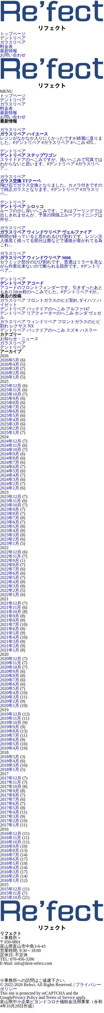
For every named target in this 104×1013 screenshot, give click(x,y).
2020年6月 (9, 684)
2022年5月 (9, 577)
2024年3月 (9, 479)
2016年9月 (9, 846)
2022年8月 (9, 564)
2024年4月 (9, 475)
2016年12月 (10, 833)
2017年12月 (10, 778)
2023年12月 (10, 496)
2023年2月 (9, 539)
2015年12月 (10, 889)
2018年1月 (9, 769)
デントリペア (13, 38)
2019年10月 (10, 722)
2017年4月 (9, 812)
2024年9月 (9, 454)
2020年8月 (9, 675)
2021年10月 (10, 611)
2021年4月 (9, 637)
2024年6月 (9, 466)
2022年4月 (9, 582)
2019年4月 (9, 748)
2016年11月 (10, 837)
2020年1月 (9, 705)
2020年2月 (9, 701)
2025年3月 (9, 424)
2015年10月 (10, 897)
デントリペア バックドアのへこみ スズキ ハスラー (48, 330)
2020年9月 (9, 671)
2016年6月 (9, 859)
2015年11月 (10, 893)
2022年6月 (9, 573)
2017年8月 (9, 795)
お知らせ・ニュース (19, 338)
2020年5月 (9, 688)
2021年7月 (9, 624)
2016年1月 (9, 880)
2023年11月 (10, 501)
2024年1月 (9, 488)
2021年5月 (9, 633)
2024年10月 (10, 449)
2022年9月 (9, 560)
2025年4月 (9, 419)
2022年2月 (9, 590)
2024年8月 (9, 458)
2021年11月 (10, 607)
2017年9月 (9, 791)
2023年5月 (9, 526)
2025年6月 (9, 411)
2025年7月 (9, 407)
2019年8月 (9, 731)
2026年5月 (9, 360)
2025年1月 (9, 432)
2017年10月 (10, 786)
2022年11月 (10, 556)
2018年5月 (9, 756)
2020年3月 (9, 697)
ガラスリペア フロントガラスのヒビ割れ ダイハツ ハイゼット (50, 302)
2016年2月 (9, 876)
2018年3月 (9, 765)
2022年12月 (10, 552)
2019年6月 (9, 739)
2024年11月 (10, 445)
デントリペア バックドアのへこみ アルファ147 (45, 309)
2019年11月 (10, 718)
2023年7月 (9, 518)
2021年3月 (9, 641)
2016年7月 (9, 855)
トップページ (13, 33)
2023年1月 (9, 543)
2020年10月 (10, 667)
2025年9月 (9, 398)
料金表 (6, 46)
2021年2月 (9, 646)
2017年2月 (9, 820)
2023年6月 (9, 522)
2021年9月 (9, 616)
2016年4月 (9, 867)
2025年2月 (9, 428)
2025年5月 (9, 415)
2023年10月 (10, 505)
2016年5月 (9, 863)
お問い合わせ (13, 55)
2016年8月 (9, 850)
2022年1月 (9, 594)
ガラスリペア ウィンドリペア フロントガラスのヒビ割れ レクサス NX (50, 323)
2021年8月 (9, 620)
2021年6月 (9, 628)
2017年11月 (10, 782)
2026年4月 (9, 364)
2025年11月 (10, 390)
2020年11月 (10, 663)
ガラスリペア (13, 42)
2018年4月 (9, 761)
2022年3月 (9, 586)
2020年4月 (9, 692)
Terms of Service (60, 997)
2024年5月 (9, 471)
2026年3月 (9, 368)
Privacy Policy (25, 997)
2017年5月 (9, 808)
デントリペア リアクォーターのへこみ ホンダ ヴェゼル (50, 315)
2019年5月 (9, 744)
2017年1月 (9, 825)
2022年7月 (9, 569)
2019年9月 (9, 727)
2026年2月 (9, 373)
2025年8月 (9, 402)
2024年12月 (10, 441)
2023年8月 (9, 513)
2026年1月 (9, 377)
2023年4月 (9, 530)
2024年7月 (9, 462)
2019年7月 (9, 735)
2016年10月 (10, 842)
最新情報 (8, 51)
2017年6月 (9, 803)
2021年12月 (10, 603)
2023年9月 (9, 509)
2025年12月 (10, 385)
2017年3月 (9, 816)
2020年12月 (10, 658)
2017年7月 (9, 799)
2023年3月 (9, 535)
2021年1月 (9, 650)
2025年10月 (10, 394)
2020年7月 (9, 680)
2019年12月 (10, 714)
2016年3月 (9, 872)
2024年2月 (9, 483)
